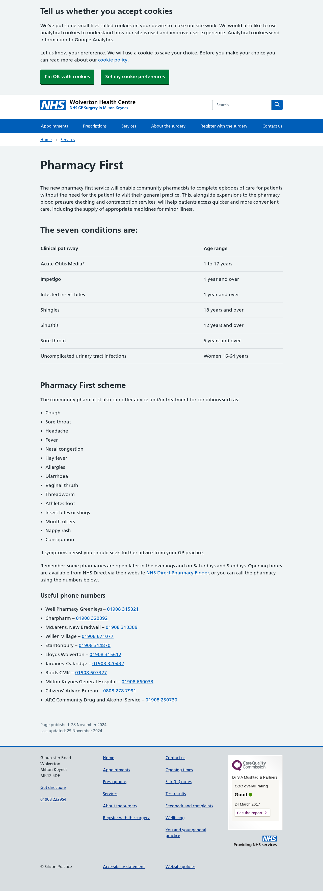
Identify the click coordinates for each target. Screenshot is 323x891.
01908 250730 (161, 700)
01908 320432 (108, 663)
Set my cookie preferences (135, 76)
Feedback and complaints (189, 805)
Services (129, 126)
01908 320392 (92, 618)
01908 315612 (105, 654)
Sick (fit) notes (179, 781)
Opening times (179, 769)
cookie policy (112, 60)
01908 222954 (53, 799)
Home (46, 139)
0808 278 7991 (119, 691)
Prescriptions (94, 126)
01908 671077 (98, 636)
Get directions (53, 787)
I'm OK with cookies (67, 76)
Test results (176, 793)
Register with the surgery (224, 126)
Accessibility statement (124, 866)
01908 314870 (95, 645)
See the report (249, 813)
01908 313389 (122, 627)
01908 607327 (91, 672)
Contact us (272, 126)
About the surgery (168, 126)
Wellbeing (175, 817)
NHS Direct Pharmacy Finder (177, 573)
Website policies (180, 866)
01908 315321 (123, 609)
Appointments (54, 126)
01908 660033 (137, 682)
